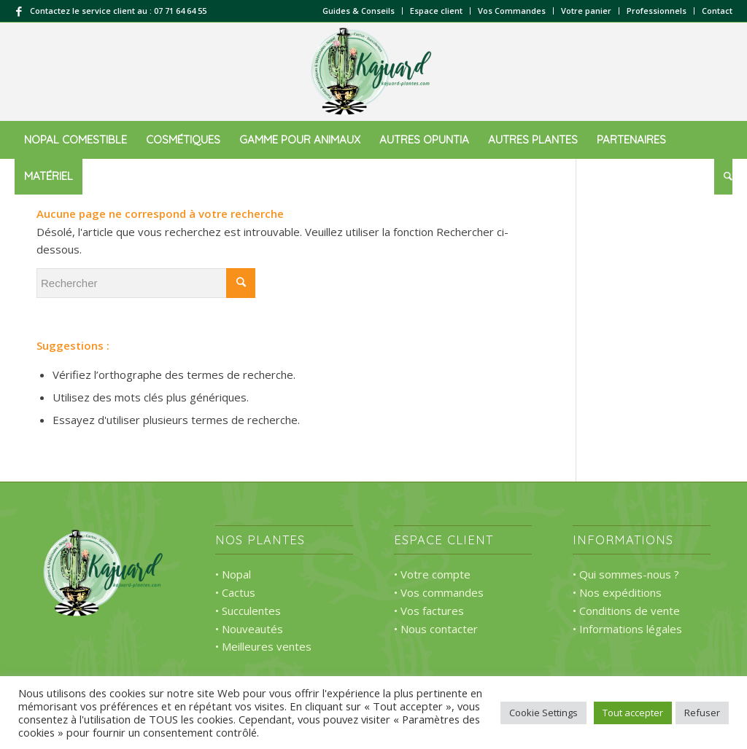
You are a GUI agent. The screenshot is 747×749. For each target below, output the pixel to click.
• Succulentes (248, 610)
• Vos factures (429, 610)
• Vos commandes (439, 592)
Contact (717, 10)
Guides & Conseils (358, 10)
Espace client (436, 10)
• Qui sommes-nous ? (626, 574)
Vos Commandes (512, 10)
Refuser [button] (702, 712)
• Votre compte (432, 574)
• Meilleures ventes (263, 646)
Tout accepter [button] (633, 712)
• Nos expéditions (617, 592)
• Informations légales (627, 628)
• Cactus (235, 592)
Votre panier (586, 10)
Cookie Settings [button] (543, 712)
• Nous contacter (436, 628)
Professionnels (656, 10)
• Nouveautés (249, 628)
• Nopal (233, 574)
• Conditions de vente (626, 610)
